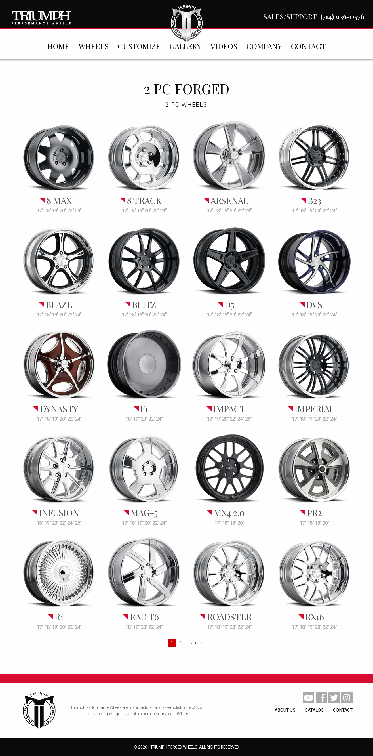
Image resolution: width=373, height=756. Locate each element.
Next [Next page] (197, 642)
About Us (285, 710)
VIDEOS (223, 46)
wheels (94, 46)
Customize (139, 46)
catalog (314, 710)
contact (308, 46)
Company (264, 46)
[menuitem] (58, 46)
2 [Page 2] (181, 642)
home (58, 46)
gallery (185, 46)
